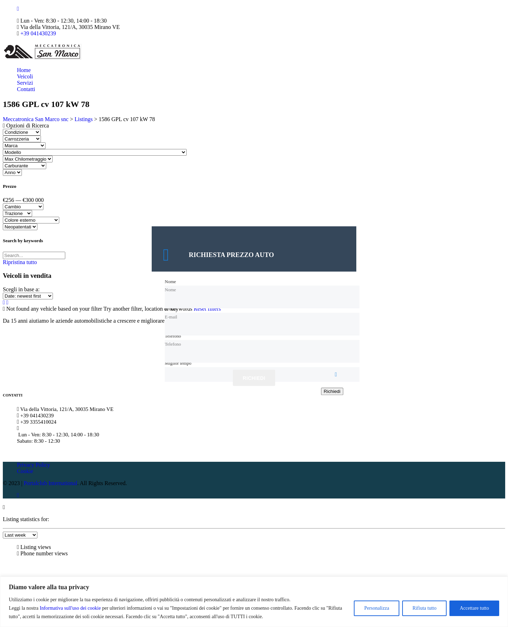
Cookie (25, 471)
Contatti (26, 89)
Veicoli (25, 76)
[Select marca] (24, 145)
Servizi (25, 83)
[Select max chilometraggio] (28, 159)
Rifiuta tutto (424, 608)
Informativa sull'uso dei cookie (70, 608)
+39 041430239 (38, 33)
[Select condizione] (22, 132)
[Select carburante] (24, 165)
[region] (254, 602)
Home (24, 70)
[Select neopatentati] (20, 226)
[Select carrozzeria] (22, 139)
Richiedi (254, 378)
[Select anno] (12, 172)
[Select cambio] (23, 206)
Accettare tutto (474, 608)
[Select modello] (95, 152)
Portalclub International (50, 483)
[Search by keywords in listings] (34, 255)
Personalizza (376, 608)
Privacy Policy (33, 465)
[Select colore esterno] (31, 220)
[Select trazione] (17, 213)
